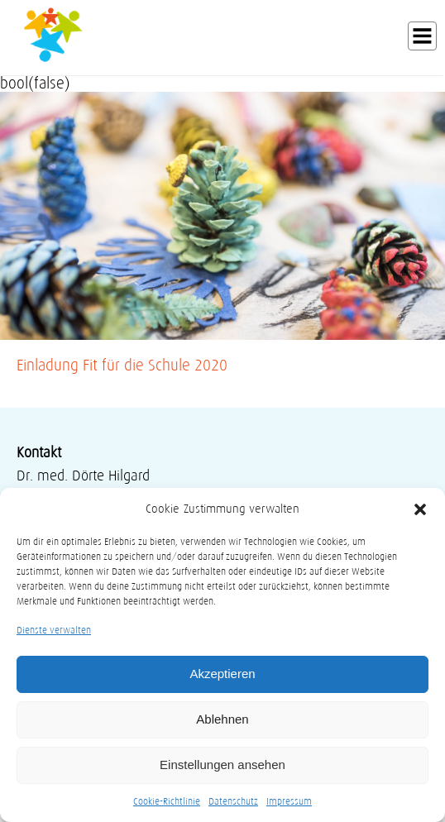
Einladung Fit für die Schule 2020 (122, 365)
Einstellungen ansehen (222, 764)
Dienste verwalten (54, 629)
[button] (420, 509)
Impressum (289, 801)
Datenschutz (233, 801)
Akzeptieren (222, 674)
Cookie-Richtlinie (166, 801)
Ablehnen (222, 719)
